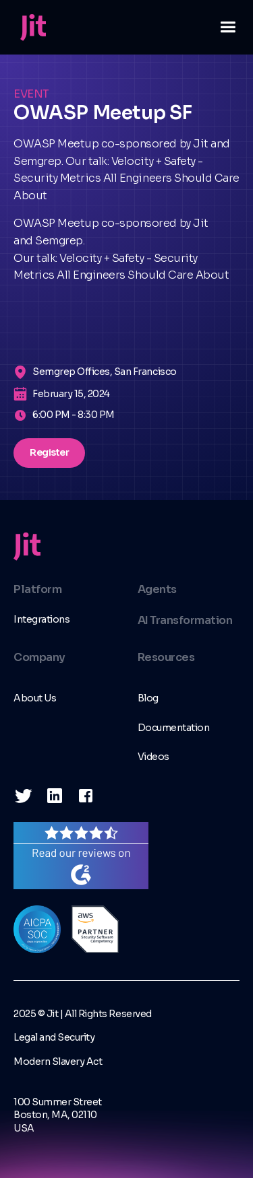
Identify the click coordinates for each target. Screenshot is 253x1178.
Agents (157, 589)
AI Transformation (185, 620)
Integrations (41, 619)
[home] (29, 27)
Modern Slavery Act (57, 1061)
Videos (153, 757)
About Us (34, 698)
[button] (222, 27)
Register (49, 452)
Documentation (174, 728)
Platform (37, 589)
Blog (148, 698)
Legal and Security (53, 1037)
